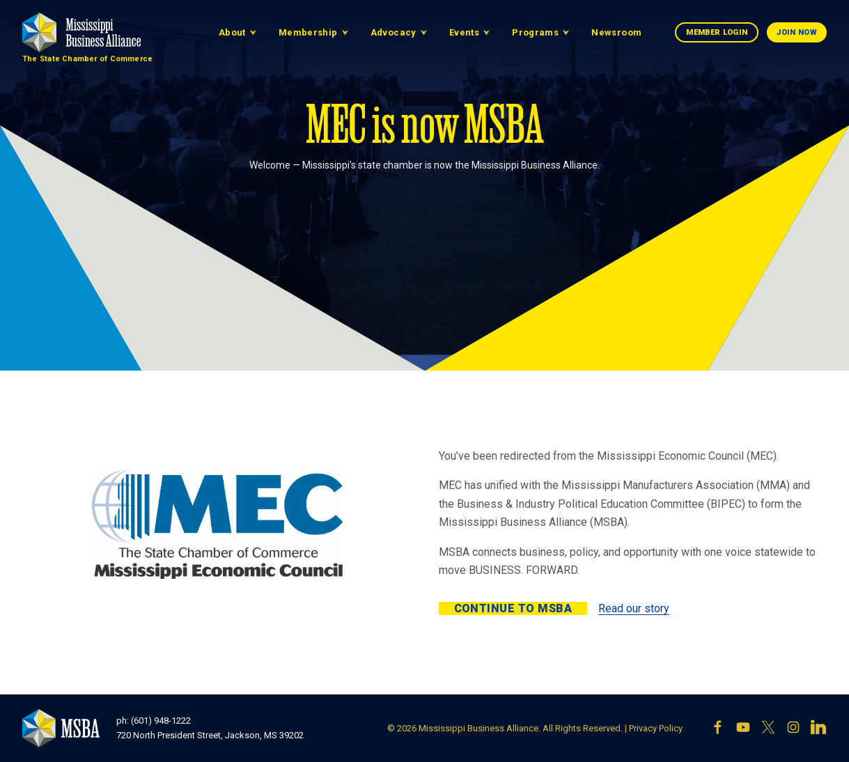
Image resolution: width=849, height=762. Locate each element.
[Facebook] (718, 728)
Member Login (716, 32)
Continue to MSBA (513, 608)
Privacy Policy (656, 728)
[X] (768, 728)
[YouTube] (743, 728)
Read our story (633, 608)
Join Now (797, 32)
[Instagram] (793, 728)
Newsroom (616, 32)
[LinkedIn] (818, 728)
